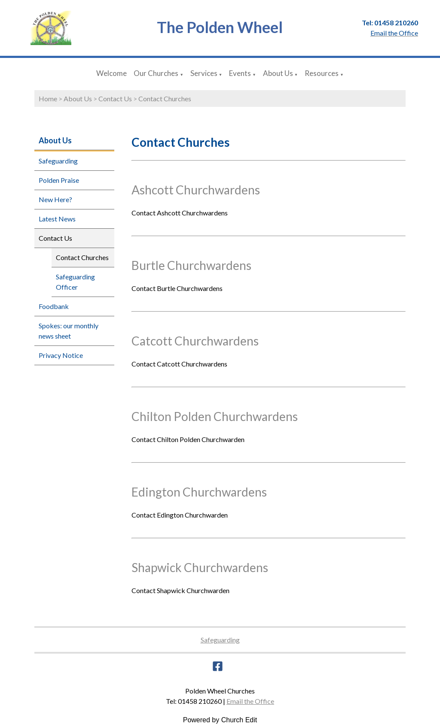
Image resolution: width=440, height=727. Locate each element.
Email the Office (250, 701)
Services (203, 73)
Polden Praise (59, 180)
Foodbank (54, 306)
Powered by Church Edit (220, 720)
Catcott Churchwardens (195, 340)
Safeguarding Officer (75, 282)
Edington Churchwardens (199, 492)
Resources (322, 73)
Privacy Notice (61, 355)
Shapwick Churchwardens (199, 567)
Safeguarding (58, 161)
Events (240, 73)
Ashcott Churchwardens (195, 189)
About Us (278, 73)
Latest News (57, 219)
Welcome (111, 73)
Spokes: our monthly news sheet (68, 330)
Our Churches (156, 73)
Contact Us (115, 98)
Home (48, 98)
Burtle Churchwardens (191, 265)
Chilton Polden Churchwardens (214, 416)
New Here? (55, 199)
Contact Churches (164, 98)
